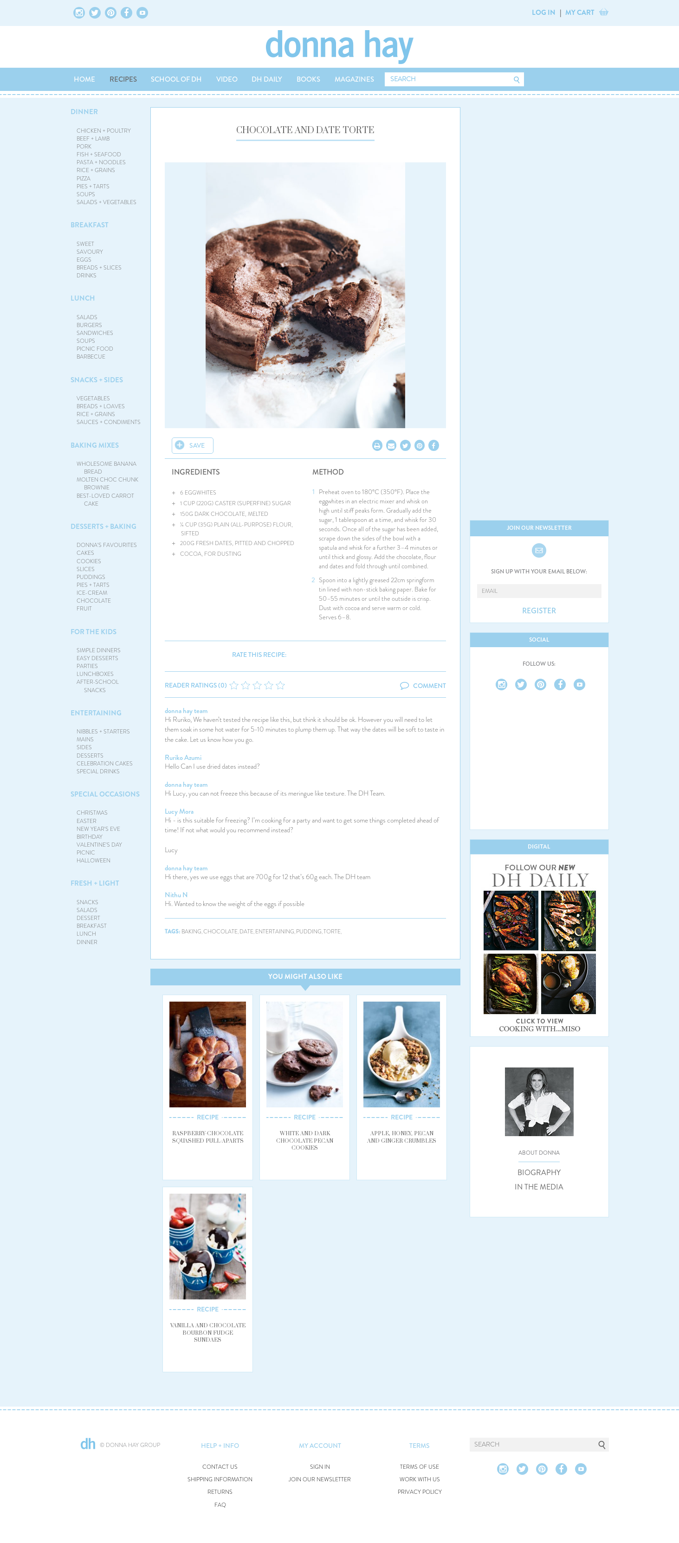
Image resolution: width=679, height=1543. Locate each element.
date (246, 932)
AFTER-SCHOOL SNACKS (98, 686)
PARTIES (87, 666)
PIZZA (84, 178)
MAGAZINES (354, 79)
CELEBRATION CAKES (105, 763)
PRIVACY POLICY (420, 1492)
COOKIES (89, 561)
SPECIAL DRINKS (98, 771)
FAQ (220, 1505)
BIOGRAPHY (539, 1173)
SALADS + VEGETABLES (106, 202)
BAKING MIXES (95, 445)
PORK (84, 146)
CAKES (85, 553)
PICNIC (86, 853)
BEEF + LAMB (93, 139)
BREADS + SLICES (99, 268)
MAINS (85, 739)
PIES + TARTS (93, 186)
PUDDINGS (91, 577)
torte (332, 932)
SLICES (86, 569)
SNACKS (87, 902)
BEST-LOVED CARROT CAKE (105, 500)
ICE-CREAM (92, 593)
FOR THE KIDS (93, 632)
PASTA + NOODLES (101, 162)
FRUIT (84, 608)
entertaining (274, 932)
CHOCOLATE (94, 601)
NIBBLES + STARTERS (103, 731)
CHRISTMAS (92, 813)
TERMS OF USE (419, 1467)
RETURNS (220, 1492)
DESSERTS (90, 756)
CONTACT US (220, 1467)
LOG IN (544, 12)
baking (191, 932)
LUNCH (83, 298)
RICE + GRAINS (96, 170)
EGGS (84, 260)
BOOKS (308, 79)
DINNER (84, 112)
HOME (84, 79)
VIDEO (227, 79)
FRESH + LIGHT (95, 883)
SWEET (85, 244)
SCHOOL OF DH (176, 79)
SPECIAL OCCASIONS (105, 794)
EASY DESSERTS (97, 658)
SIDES (84, 747)
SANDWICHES (95, 333)
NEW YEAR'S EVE (98, 829)
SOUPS (86, 194)
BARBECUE (91, 357)
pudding (309, 932)
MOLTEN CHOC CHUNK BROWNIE (107, 484)
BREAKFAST (90, 225)
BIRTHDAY (90, 837)
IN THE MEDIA (539, 1187)
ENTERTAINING (96, 713)
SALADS (87, 317)
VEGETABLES (93, 398)
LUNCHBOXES (95, 674)
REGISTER (539, 611)
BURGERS (89, 325)
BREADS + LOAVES (101, 406)
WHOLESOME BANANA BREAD (106, 468)
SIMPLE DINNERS (99, 650)
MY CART (580, 12)
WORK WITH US (420, 1480)
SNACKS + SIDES (97, 380)
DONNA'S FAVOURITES (107, 545)
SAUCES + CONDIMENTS (109, 422)
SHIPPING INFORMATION (220, 1480)
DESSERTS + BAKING (103, 526)
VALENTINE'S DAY (99, 845)
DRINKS (87, 275)
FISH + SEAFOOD (99, 154)
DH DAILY (267, 79)
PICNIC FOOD (95, 349)
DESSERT (88, 918)
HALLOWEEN (93, 860)
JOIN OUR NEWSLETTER (320, 1480)
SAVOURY (90, 252)
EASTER (87, 821)
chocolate (220, 932)
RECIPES (123, 79)
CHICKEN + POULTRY (104, 131)
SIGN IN (320, 1467)
